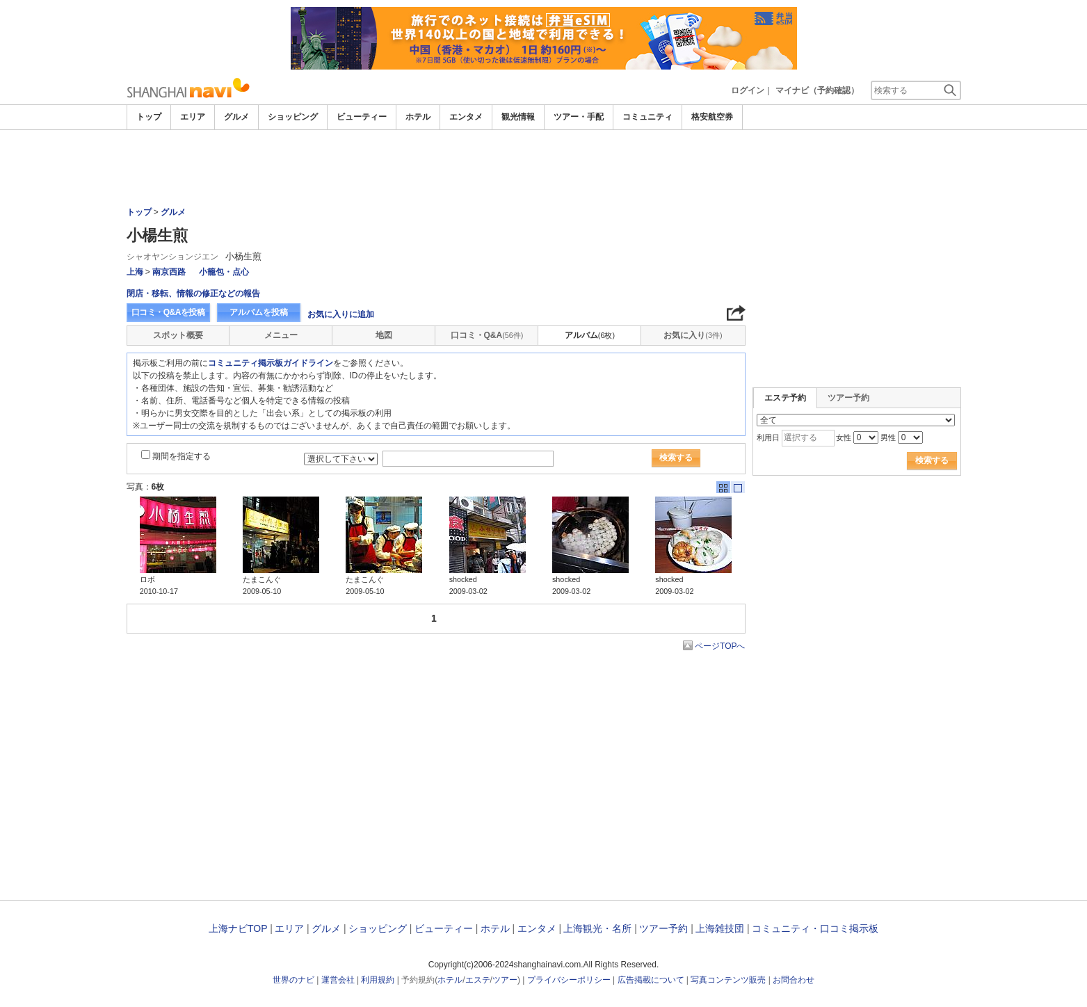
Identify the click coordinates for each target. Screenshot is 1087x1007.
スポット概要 (178, 335)
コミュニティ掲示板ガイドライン (270, 363)
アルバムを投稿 (259, 312)
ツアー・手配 (579, 117)
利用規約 (377, 980)
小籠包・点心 (224, 272)
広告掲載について (651, 980)
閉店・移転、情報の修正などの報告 (193, 293)
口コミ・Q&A (487, 335)
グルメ (236, 117)
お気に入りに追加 (340, 314)
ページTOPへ (720, 646)
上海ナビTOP (238, 928)
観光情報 (518, 117)
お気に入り (692, 335)
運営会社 (338, 980)
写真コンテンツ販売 (728, 980)
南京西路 (169, 272)
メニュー (281, 335)
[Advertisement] (544, 168)
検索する (676, 457)
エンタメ (466, 117)
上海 (135, 272)
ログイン (747, 90)
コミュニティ (647, 117)
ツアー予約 (848, 398)
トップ (148, 117)
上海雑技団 (719, 928)
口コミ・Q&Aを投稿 (168, 312)
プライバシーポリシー (569, 980)
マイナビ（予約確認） (817, 90)
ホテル (417, 117)
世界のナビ (293, 980)
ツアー (504, 980)
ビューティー (362, 117)
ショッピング (293, 117)
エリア (192, 117)
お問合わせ (793, 980)
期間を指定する (181, 456)
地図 (384, 335)
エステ (477, 980)
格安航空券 (712, 117)
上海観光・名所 (597, 928)
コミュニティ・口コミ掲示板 (815, 928)
